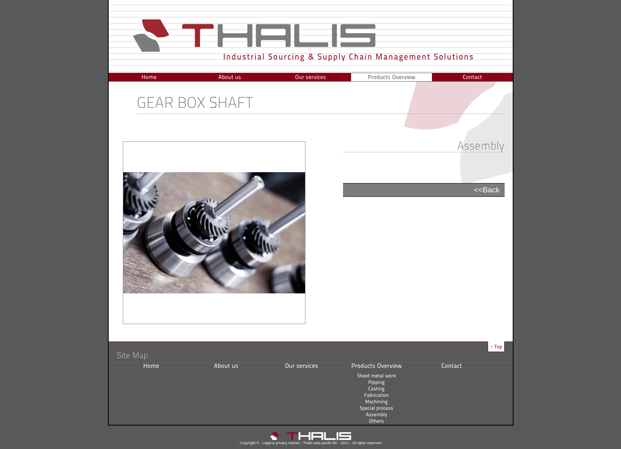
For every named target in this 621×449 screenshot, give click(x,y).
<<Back (487, 190)
